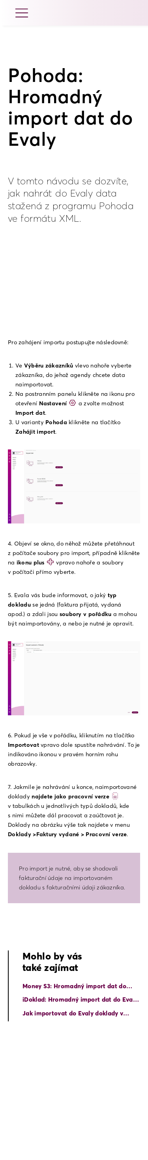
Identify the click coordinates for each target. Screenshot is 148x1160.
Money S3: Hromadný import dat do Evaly (74, 986)
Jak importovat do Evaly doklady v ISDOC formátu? (72, 1013)
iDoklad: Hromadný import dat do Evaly (80, 1000)
